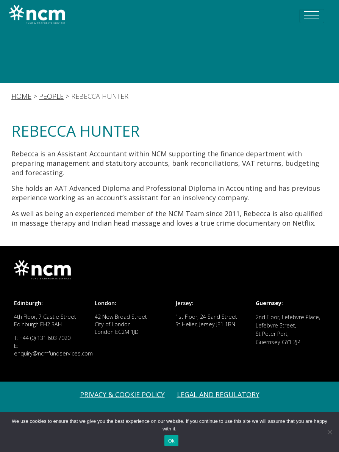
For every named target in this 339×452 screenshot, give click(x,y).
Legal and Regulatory (218, 394)
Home (21, 96)
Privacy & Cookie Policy (122, 394)
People (51, 96)
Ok (171, 441)
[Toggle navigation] (311, 16)
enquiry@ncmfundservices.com (53, 353)
